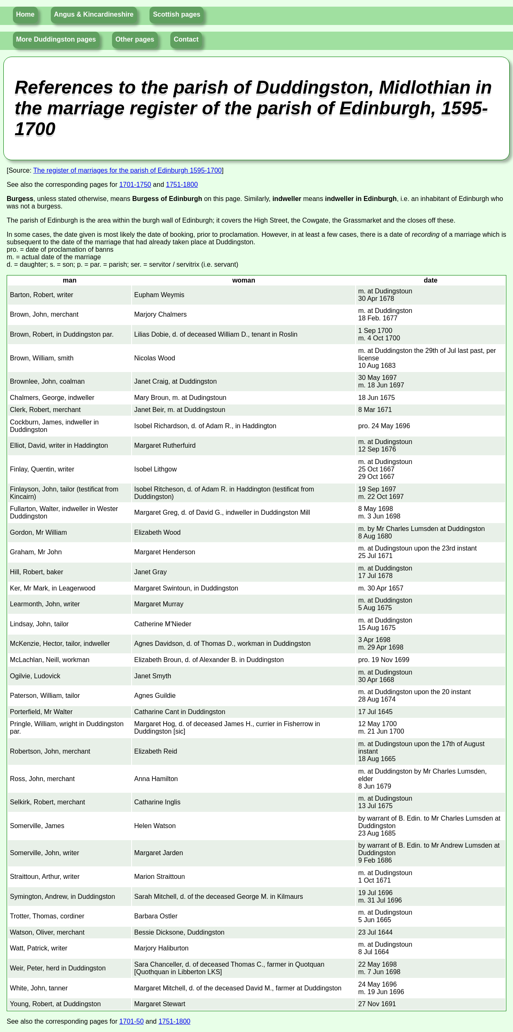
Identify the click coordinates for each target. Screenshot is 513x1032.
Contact (186, 39)
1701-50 (131, 1021)
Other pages (134, 39)
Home (25, 14)
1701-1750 (135, 184)
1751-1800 (182, 184)
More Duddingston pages (56, 39)
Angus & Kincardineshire (94, 14)
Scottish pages (176, 14)
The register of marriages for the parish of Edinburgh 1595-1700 (127, 170)
